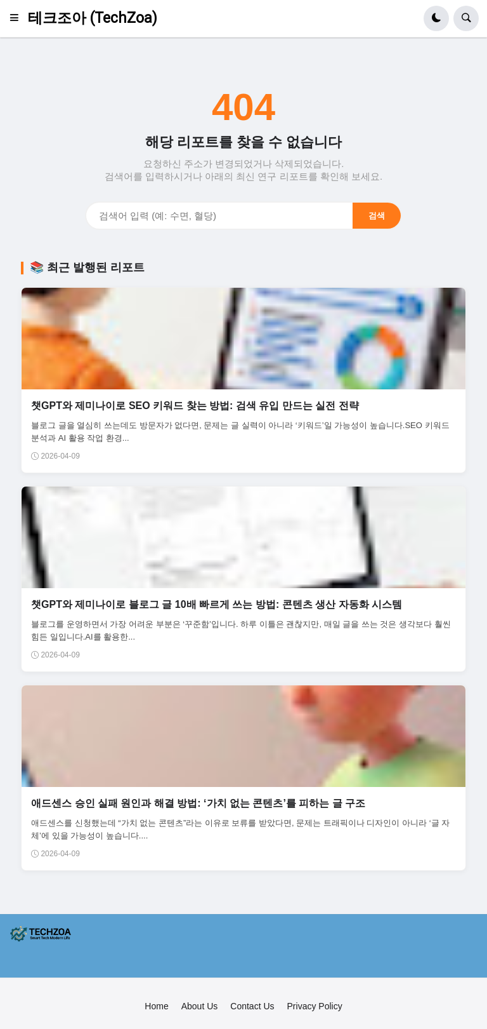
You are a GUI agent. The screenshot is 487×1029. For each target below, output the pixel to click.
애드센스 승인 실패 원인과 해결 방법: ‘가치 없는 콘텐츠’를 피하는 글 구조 (198, 803)
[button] (18, 18)
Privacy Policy (314, 1006)
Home (156, 1006)
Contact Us (252, 1006)
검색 (376, 215)
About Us (199, 1006)
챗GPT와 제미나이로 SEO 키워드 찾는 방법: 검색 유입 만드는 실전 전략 (194, 405)
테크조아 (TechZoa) (92, 18)
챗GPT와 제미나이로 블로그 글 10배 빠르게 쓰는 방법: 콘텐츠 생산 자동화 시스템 (216, 604)
